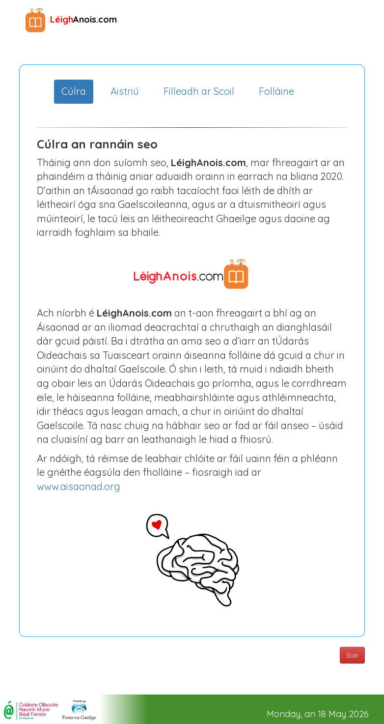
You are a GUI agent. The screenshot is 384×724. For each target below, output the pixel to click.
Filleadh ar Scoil (199, 91)
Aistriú (124, 91)
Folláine (276, 91)
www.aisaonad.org (78, 486)
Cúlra (73, 91)
